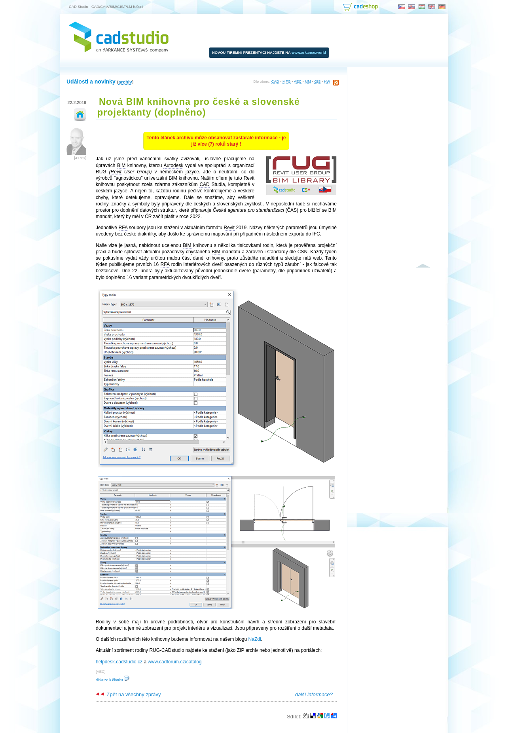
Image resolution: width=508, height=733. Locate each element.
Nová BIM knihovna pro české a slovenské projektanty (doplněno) (198, 107)
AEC (297, 82)
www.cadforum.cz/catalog (174, 662)
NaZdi (254, 639)
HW (327, 82)
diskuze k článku (112, 680)
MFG (286, 82)
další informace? (314, 694)
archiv (125, 81)
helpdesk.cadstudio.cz (119, 662)
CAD (275, 82)
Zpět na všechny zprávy (128, 694)
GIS (317, 82)
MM (308, 82)
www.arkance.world (309, 53)
